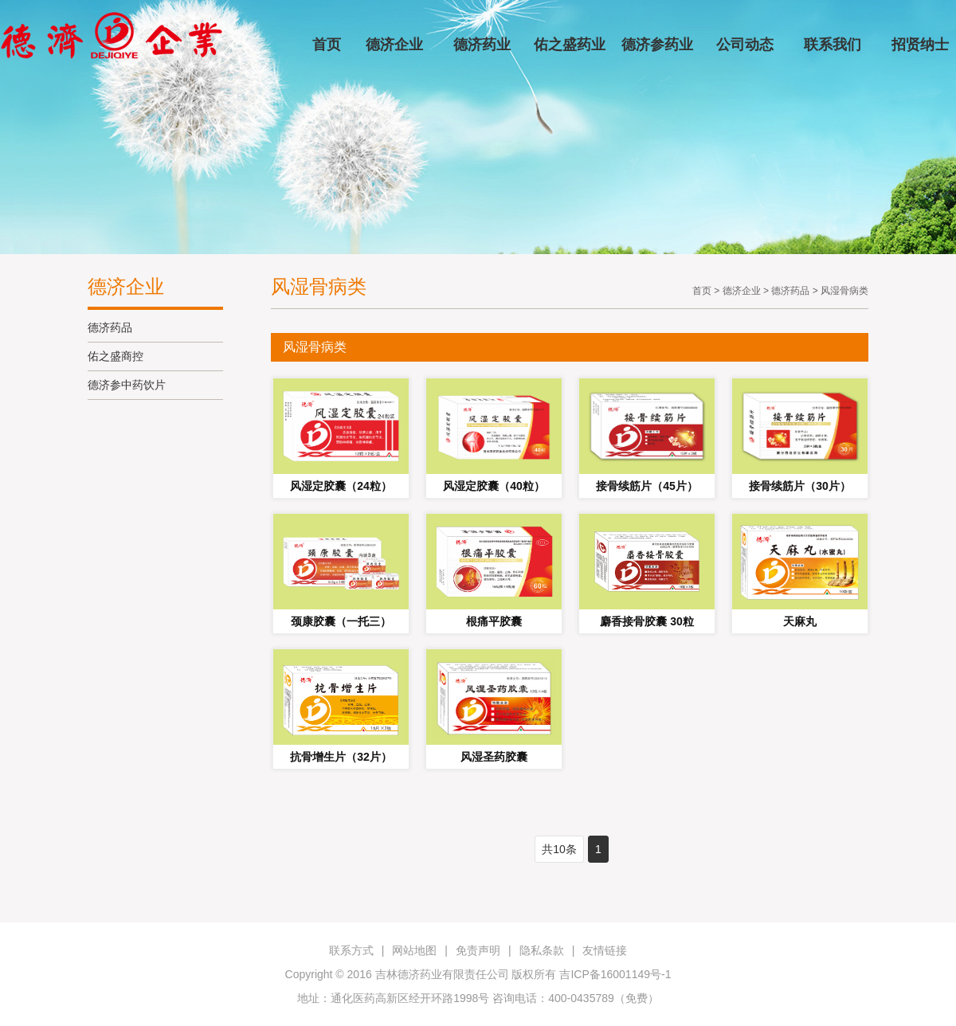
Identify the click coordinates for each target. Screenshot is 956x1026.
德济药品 (110, 327)
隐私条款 (541, 950)
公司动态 (745, 45)
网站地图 (414, 950)
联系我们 (832, 45)
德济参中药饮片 (127, 384)
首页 (326, 45)
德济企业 (394, 45)
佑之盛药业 (569, 45)
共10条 (559, 849)
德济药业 (482, 45)
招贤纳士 (920, 45)
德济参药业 (657, 45)
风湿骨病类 (844, 290)
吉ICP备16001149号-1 (615, 974)
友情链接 (604, 950)
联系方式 (351, 950)
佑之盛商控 (115, 356)
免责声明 (478, 950)
